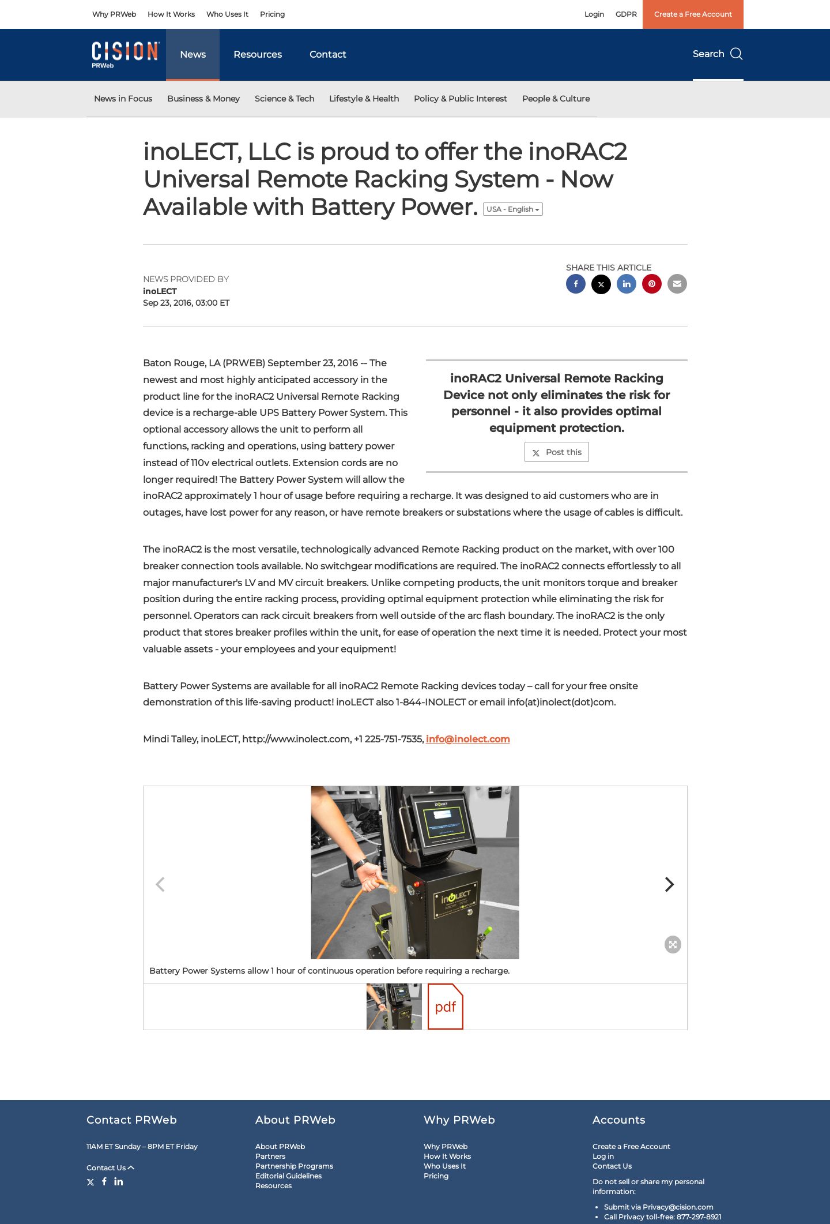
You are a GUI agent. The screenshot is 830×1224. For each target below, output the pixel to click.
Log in (603, 1156)
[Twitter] (91, 1181)
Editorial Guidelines (288, 1176)
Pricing (272, 14)
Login (594, 14)
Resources (257, 54)
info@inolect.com (468, 739)
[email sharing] (677, 285)
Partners (270, 1156)
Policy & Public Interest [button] (460, 98)
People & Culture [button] (556, 98)
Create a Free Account (693, 14)
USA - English (513, 209)
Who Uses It (227, 14)
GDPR (626, 14)
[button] (415, 872)
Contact (328, 54)
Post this (557, 452)
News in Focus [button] (123, 98)
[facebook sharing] (576, 285)
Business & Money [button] (203, 98)
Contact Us (110, 1167)
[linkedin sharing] (626, 285)
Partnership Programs (294, 1166)
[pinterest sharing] (652, 285)
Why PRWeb (114, 14)
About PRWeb (280, 1146)
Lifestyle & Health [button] (364, 98)
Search (718, 53)
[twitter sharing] (601, 286)
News (193, 54)
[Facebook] (104, 1181)
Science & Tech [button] (284, 98)
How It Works (171, 14)
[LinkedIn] (118, 1181)
